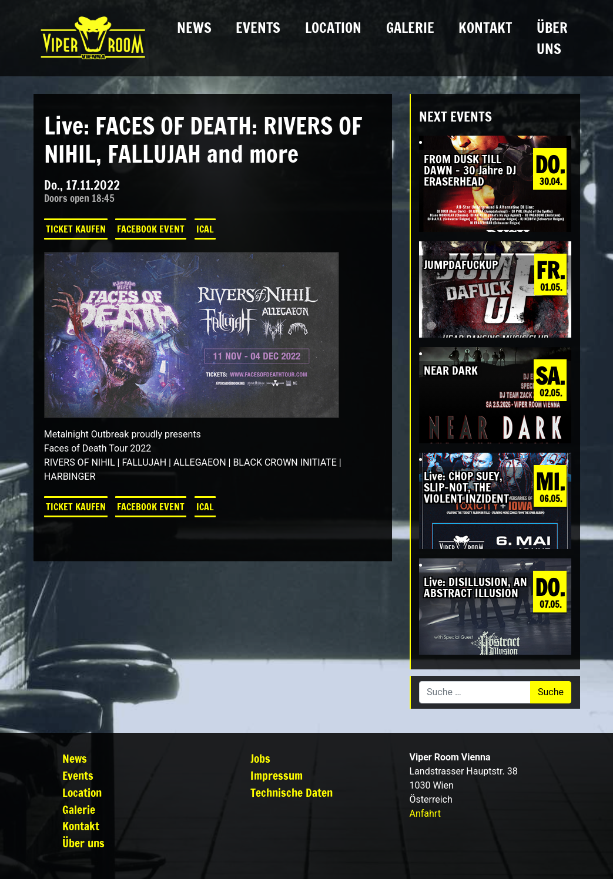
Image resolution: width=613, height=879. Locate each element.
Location (333, 28)
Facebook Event (151, 229)
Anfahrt (424, 813)
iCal (205, 229)
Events (258, 28)
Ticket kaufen (76, 229)
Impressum (276, 775)
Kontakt (485, 28)
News (194, 28)
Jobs (260, 758)
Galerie (410, 28)
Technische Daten (291, 792)
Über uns (552, 38)
